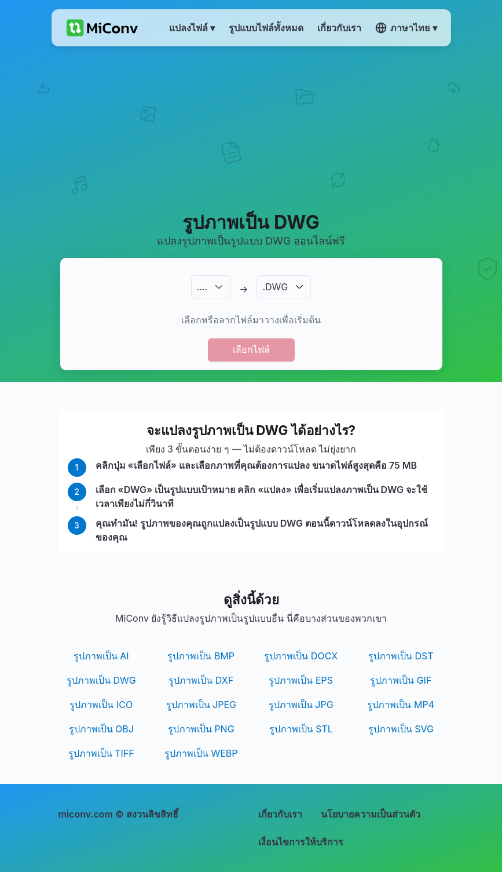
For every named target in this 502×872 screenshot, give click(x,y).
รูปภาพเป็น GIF (400, 680)
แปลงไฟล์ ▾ (192, 27)
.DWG (275, 287)
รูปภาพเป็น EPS (301, 680)
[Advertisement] (251, 128)
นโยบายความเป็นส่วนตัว (370, 814)
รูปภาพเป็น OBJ (101, 729)
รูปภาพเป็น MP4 (400, 704)
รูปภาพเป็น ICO (101, 704)
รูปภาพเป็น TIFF (101, 753)
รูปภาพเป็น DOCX (301, 656)
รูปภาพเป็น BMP (200, 656)
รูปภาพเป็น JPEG (201, 704)
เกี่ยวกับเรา (280, 814)
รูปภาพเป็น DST (401, 656)
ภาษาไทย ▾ (406, 28)
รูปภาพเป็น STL (301, 729)
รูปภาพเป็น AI (101, 656)
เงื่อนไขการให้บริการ (300, 842)
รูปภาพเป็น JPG (301, 704)
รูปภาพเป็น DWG (101, 680)
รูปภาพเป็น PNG (201, 729)
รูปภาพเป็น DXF (200, 680)
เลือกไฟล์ (251, 349)
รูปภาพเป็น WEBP (201, 753)
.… (202, 287)
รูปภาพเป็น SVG (401, 729)
